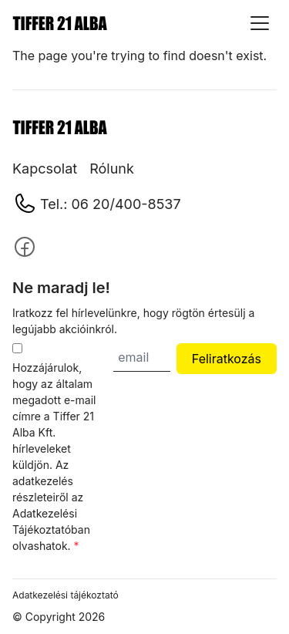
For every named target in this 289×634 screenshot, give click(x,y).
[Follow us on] (24, 246)
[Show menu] (259, 23)
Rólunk (111, 168)
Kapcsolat (44, 168)
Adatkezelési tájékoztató (65, 595)
